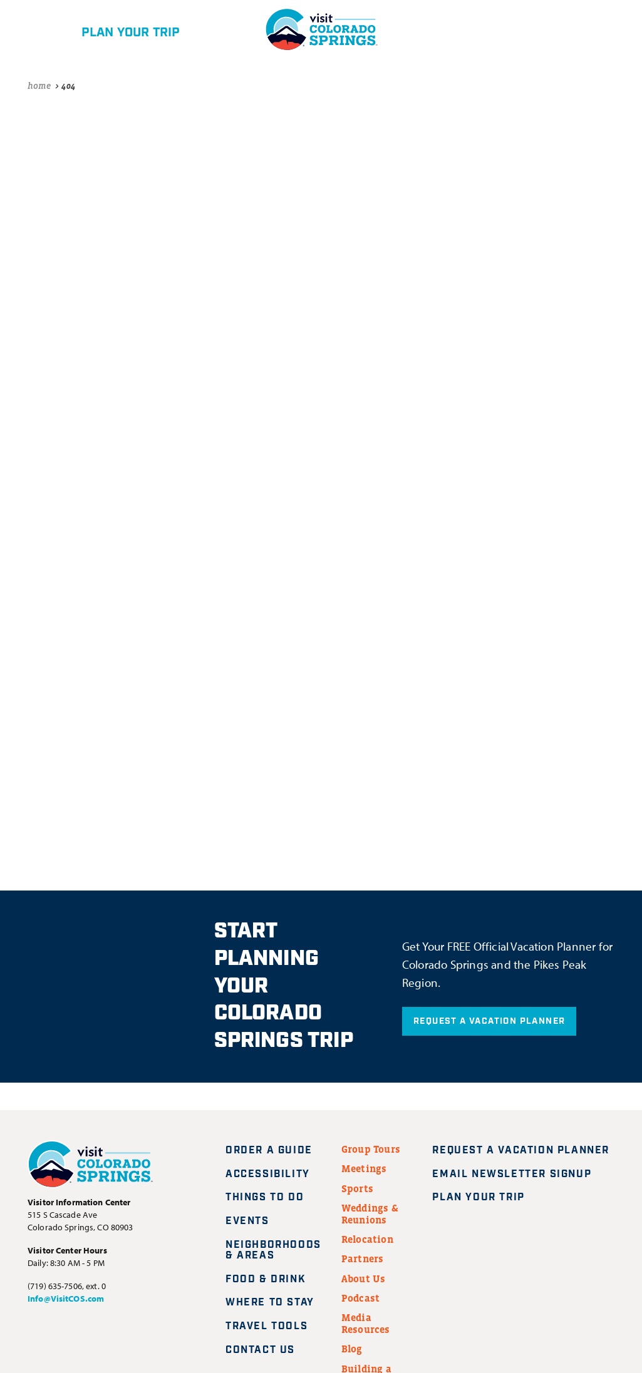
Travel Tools (266, 1326)
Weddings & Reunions (369, 1213)
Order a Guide (269, 1150)
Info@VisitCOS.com (66, 1298)
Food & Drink (265, 1279)
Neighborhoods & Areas (273, 1250)
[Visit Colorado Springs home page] (90, 1166)
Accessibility (267, 1174)
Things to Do (264, 1197)
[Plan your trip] (110, 29)
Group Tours (370, 1149)
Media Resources (365, 1323)
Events (247, 1221)
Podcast (360, 1298)
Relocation (367, 1239)
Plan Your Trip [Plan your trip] (485, 1197)
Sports (357, 1188)
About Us (363, 1278)
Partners (362, 1258)
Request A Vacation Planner (489, 1021)
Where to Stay (269, 1302)
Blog (352, 1348)
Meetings (364, 1168)
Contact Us (260, 1350)
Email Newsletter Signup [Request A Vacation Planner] (519, 1174)
